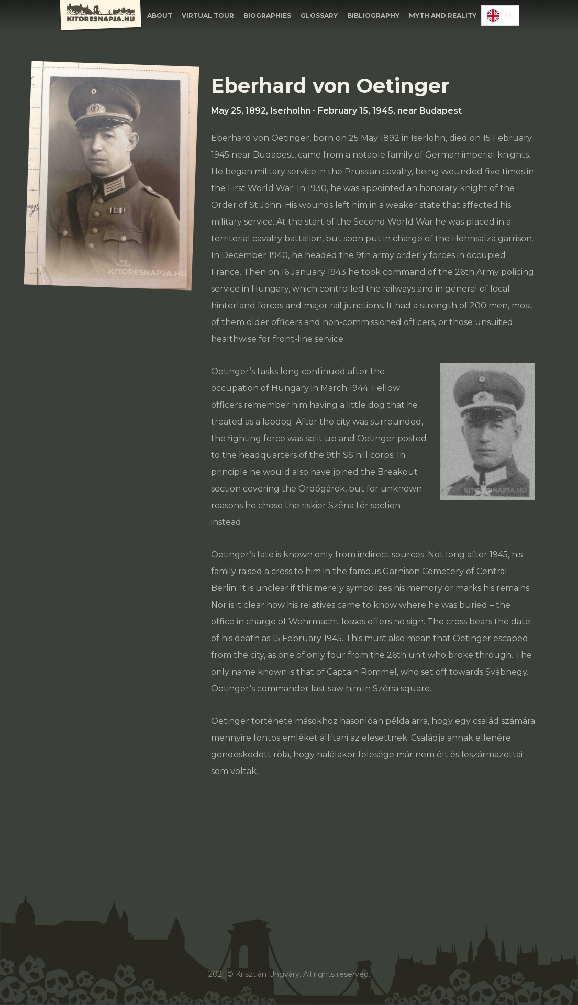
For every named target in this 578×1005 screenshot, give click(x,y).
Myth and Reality (442, 15)
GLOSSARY (319, 15)
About (159, 15)
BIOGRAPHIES (267, 15)
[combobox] (500, 15)
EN (500, 15)
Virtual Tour (208, 15)
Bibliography (373, 15)
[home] (100, 16)
